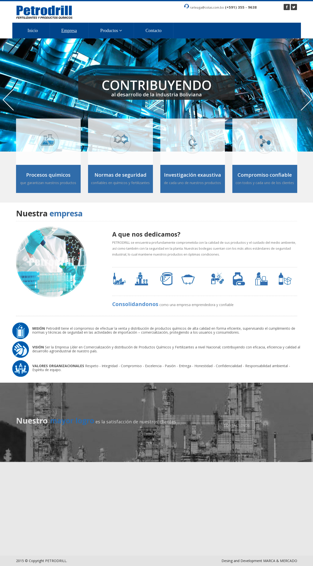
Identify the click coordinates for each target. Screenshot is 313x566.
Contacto (154, 30)
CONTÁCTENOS (237, 427)
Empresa (69, 30)
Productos (111, 30)
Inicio (33, 30)
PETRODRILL (55, 560)
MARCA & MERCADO (280, 560)
